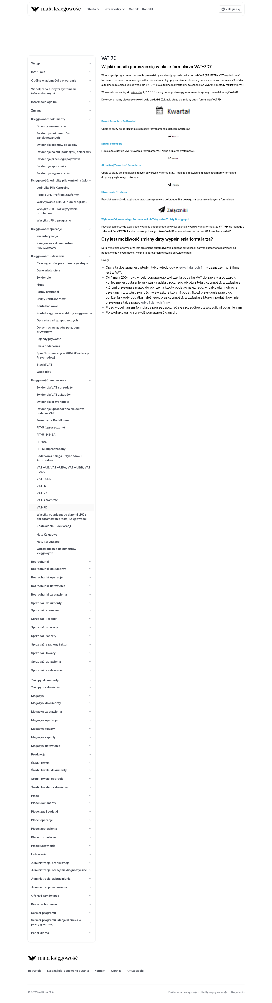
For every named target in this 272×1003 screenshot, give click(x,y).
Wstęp (61, 63)
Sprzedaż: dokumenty (61, 603)
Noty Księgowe (47, 534)
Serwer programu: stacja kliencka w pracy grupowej (61, 922)
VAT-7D (42, 507)
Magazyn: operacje (61, 720)
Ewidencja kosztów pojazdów (57, 145)
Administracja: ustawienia (61, 887)
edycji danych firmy (193, 267)
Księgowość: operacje (61, 229)
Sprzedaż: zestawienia (61, 670)
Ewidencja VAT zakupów (53, 394)
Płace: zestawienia (61, 828)
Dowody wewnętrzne (51, 126)
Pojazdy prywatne (49, 339)
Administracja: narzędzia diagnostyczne (61, 870)
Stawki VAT (44, 364)
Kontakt (147, 9)
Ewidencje (44, 277)
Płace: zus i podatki (61, 811)
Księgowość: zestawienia (61, 380)
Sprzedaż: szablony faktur (61, 644)
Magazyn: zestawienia (61, 711)
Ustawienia (61, 854)
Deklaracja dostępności (183, 992)
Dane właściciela (48, 270)
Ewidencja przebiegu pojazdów (58, 159)
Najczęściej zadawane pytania (68, 970)
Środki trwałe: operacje (61, 778)
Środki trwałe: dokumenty (61, 770)
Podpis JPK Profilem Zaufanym (58, 194)
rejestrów (136, 92)
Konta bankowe (47, 306)
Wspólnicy (44, 372)
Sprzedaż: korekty (61, 619)
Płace (61, 796)
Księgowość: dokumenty (61, 119)
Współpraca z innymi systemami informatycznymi (61, 91)
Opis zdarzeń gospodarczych (57, 320)
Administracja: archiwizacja (61, 863)
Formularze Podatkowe (53, 420)
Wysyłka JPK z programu (54, 220)
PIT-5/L (42, 441)
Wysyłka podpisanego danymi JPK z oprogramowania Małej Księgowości (62, 517)
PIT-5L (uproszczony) (51, 449)
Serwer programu (61, 913)
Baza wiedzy (114, 9)
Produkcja (61, 754)
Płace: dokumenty (61, 803)
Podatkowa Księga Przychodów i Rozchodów (59, 458)
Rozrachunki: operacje (61, 577)
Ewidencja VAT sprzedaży (55, 387)
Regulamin (238, 992)
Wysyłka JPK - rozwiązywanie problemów (57, 211)
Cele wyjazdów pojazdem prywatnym (62, 263)
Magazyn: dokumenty (61, 703)
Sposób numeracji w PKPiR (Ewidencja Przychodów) (63, 355)
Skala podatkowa (48, 346)
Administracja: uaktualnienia (61, 878)
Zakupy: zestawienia (61, 687)
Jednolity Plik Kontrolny (53, 187)
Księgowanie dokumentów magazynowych (55, 245)
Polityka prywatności (214, 992)
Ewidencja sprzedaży (51, 166)
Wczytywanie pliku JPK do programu (62, 202)
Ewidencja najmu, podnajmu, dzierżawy (64, 152)
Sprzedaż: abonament (61, 610)
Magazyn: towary (61, 728)
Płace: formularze (61, 837)
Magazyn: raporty (61, 737)
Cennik (134, 9)
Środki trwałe (61, 763)
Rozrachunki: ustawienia (61, 586)
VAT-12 (42, 486)
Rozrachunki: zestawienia (61, 594)
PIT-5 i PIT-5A (46, 434)
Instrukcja (61, 72)
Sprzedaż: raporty (61, 636)
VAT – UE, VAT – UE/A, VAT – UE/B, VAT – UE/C (63, 469)
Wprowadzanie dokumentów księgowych (56, 551)
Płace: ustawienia (61, 846)
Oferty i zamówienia (61, 896)
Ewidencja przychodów (53, 402)
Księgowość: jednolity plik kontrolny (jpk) (61, 180)
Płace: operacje (61, 820)
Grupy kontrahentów (51, 299)
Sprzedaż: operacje (61, 627)
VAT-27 (42, 493)
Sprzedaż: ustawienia (61, 661)
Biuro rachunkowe (61, 904)
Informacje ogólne (61, 102)
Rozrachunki (61, 561)
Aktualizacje (135, 970)
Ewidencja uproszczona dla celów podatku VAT (60, 411)
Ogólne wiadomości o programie (61, 80)
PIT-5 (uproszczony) (51, 427)
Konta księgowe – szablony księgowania (64, 313)
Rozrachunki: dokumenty (61, 569)
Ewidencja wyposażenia (53, 173)
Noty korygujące (48, 541)
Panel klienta (61, 933)
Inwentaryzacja (47, 236)
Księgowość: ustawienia (61, 256)
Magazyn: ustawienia (61, 746)
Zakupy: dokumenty (61, 680)
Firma (40, 284)
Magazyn (61, 696)
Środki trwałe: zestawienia (61, 787)
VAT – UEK (44, 479)
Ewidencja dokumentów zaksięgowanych (53, 135)
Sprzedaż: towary (61, 653)
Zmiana (61, 110)
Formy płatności (48, 292)
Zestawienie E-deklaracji (54, 526)
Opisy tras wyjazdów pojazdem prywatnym (58, 330)
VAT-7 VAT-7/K (47, 500)
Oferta (93, 9)
